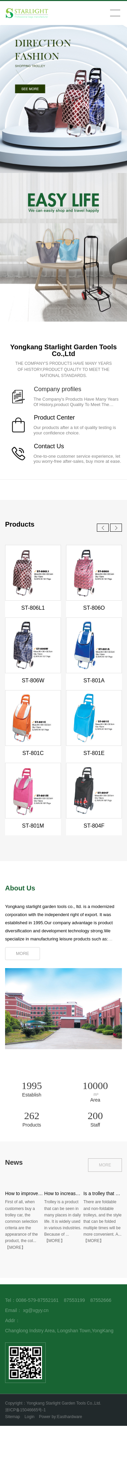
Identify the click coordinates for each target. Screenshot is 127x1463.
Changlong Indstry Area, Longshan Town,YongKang (59, 1330)
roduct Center (56, 417)
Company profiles (57, 389)
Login (29, 1416)
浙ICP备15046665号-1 (25, 1410)
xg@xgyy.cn (35, 1310)
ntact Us (53, 446)
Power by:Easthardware (60, 1416)
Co (38, 446)
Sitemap (12, 1416)
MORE (105, 1165)
